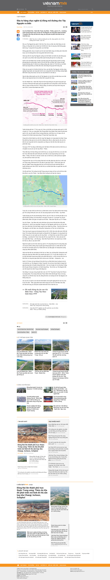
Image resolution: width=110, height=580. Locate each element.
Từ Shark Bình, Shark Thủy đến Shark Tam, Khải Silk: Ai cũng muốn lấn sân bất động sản (85, 88)
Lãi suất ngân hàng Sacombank (26, 557)
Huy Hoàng (19, 27)
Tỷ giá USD (77, 553)
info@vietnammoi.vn (24, 576)
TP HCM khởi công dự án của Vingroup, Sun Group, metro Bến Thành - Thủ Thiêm (56, 465)
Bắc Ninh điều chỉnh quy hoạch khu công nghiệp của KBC (85, 94)
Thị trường (31, 12)
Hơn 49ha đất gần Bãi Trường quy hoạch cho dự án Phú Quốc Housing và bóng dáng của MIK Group (84, 100)
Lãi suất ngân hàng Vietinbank (56, 557)
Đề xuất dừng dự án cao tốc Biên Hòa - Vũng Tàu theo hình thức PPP (36, 292)
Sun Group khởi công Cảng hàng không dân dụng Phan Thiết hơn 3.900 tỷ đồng (59, 399)
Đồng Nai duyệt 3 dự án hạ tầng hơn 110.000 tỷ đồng (34, 388)
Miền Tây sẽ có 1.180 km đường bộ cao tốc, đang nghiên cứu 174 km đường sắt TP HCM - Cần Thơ (47, 39)
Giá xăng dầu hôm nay (42, 553)
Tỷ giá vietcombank (23, 555)
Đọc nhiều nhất (54, 421)
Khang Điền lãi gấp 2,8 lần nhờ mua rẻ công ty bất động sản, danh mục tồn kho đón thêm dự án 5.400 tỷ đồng (37, 459)
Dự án (37, 12)
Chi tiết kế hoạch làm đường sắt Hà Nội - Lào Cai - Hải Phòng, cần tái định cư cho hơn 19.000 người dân (60, 390)
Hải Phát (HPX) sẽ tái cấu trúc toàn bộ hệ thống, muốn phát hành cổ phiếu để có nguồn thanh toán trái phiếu (58, 449)
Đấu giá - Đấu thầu (53, 12)
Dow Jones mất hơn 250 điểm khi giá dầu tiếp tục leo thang (86, 37)
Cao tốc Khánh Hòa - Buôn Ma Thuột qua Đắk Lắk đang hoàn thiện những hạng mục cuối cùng (25, 354)
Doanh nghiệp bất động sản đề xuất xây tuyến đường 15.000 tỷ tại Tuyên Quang (34, 408)
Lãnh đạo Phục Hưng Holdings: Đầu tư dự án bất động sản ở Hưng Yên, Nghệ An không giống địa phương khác (59, 538)
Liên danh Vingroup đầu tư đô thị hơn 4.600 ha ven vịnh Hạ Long (85, 76)
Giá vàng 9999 (32, 553)
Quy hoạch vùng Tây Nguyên (42, 329)
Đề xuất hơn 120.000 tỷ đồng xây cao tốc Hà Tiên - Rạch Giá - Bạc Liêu (61, 407)
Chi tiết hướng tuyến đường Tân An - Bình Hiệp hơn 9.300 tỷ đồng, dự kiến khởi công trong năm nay (34, 400)
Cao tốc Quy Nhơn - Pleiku (23, 332)
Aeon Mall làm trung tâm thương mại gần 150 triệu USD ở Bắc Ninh (86, 56)
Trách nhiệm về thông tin (22, 578)
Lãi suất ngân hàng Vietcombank (72, 557)
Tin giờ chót (22, 421)
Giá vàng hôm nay (23, 553)
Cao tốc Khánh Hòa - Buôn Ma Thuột (25, 329)
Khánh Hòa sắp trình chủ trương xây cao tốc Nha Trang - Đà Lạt (41, 353)
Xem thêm (89, 104)
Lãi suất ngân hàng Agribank (74, 555)
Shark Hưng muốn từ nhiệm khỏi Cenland (27, 466)
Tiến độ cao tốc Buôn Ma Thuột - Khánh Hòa (42, 372)
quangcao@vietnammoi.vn (78, 571)
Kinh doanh (63, 12)
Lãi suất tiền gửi (61, 555)
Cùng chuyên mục (23, 385)
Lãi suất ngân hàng (42, 555)
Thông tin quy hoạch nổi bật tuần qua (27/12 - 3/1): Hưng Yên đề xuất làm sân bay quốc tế (60, 354)
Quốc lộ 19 (34, 332)
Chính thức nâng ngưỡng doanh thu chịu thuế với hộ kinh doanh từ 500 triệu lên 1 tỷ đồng (86, 47)
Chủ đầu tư (43, 12)
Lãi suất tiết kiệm (52, 555)
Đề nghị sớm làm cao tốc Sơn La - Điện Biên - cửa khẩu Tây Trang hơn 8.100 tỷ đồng (44, 304)
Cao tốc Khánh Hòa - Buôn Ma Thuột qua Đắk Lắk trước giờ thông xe (25, 373)
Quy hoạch (24, 12)
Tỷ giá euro (70, 553)
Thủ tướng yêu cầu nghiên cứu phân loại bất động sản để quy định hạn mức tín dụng (57, 431)
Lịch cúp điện (33, 555)
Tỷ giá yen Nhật (85, 553)
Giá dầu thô (52, 553)
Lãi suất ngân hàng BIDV (41, 557)
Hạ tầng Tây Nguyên (55, 329)
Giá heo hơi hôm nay (61, 553)
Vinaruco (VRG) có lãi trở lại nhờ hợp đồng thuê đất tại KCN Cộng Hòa (85, 82)
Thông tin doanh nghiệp (81, 72)
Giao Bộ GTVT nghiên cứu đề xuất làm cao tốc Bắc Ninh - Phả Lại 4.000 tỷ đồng (44, 308)
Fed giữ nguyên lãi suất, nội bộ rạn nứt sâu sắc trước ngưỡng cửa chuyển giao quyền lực (86, 29)
